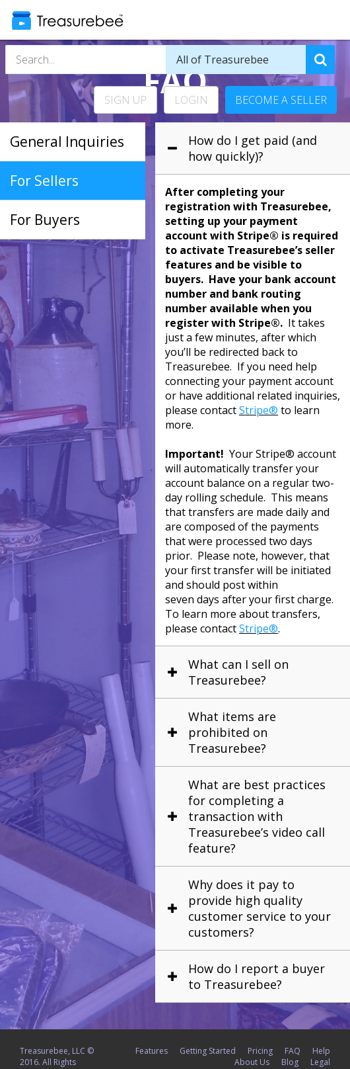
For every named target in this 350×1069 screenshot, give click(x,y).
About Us (251, 1062)
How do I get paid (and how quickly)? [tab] (252, 148)
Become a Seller (281, 100)
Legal (320, 1062)
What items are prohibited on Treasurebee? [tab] (232, 732)
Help (321, 1050)
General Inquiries (67, 141)
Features (151, 1050)
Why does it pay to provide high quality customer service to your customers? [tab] (259, 908)
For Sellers (44, 180)
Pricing (260, 1050)
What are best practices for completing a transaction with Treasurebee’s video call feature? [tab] (257, 816)
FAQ (292, 1050)
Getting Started (208, 1050)
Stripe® (258, 410)
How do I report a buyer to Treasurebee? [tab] (256, 976)
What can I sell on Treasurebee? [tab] (238, 672)
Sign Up (125, 100)
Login (191, 100)
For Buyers (45, 219)
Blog (289, 1062)
